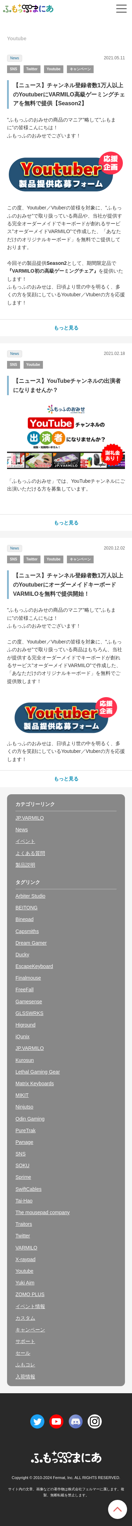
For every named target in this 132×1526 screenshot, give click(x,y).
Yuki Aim (24, 1282)
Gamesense (28, 1001)
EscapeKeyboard (34, 966)
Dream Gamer (31, 943)
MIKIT (22, 1095)
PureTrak (25, 1130)
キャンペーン (80, 69)
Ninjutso (24, 1107)
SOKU (22, 1165)
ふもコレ (25, 1364)
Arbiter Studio (30, 896)
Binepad (24, 919)
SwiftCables (28, 1189)
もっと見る (66, 328)
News (14, 58)
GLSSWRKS (29, 1013)
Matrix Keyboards (34, 1083)
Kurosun (24, 1060)
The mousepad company (42, 1212)
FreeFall (24, 989)
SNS (13, 69)
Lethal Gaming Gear (37, 1072)
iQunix (22, 1036)
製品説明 (25, 865)
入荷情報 (25, 1376)
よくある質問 (30, 853)
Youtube (54, 69)
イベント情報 (30, 1306)
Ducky (22, 954)
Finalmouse (28, 978)
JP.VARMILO (29, 818)
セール (22, 1353)
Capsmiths (27, 931)
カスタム (25, 1318)
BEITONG (26, 907)
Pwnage (24, 1142)
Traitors (23, 1224)
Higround (25, 1025)
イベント (25, 841)
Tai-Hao (23, 1201)
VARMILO (26, 1248)
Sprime (23, 1177)
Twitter (32, 69)
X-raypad (25, 1259)
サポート (25, 1341)
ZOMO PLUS (29, 1294)
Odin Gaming (29, 1119)
